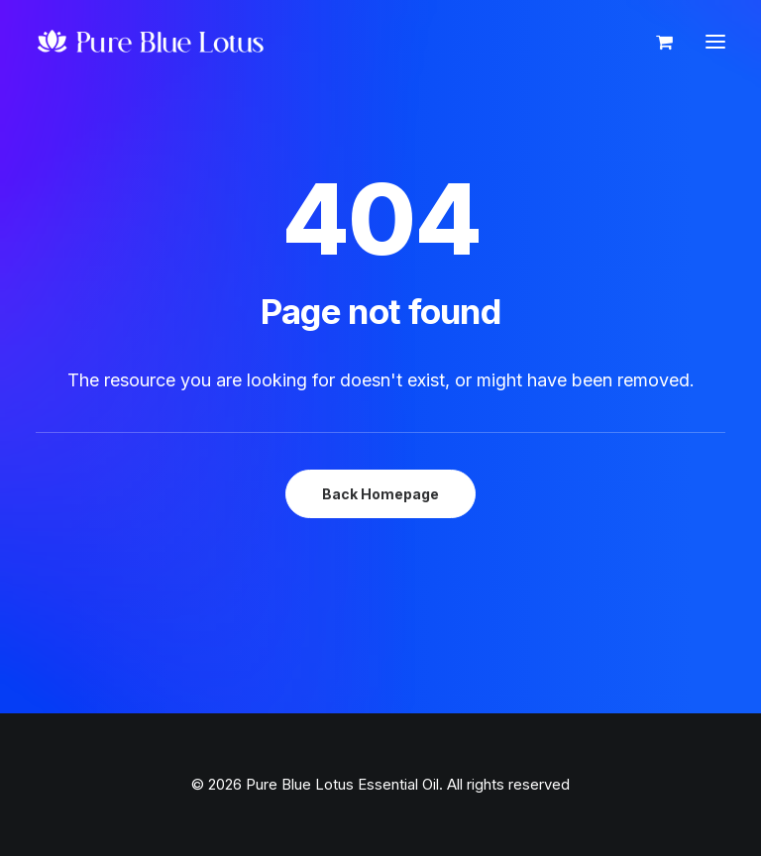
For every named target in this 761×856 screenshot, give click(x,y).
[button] (715, 41)
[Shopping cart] (655, 42)
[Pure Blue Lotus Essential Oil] (152, 41)
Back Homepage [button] (380, 493)
